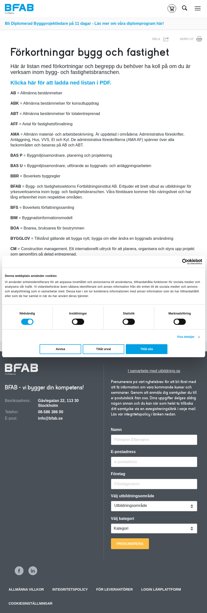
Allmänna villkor (26, 589)
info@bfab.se (50, 418)
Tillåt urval (103, 349)
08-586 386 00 (50, 412)
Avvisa (60, 349)
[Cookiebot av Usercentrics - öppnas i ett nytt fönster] (180, 262)
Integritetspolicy (70, 589)
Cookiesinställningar (30, 603)
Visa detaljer (186, 337)
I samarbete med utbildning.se (154, 371)
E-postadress (123, 452)
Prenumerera (130, 544)
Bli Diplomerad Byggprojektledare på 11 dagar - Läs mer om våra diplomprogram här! (84, 23)
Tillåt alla (146, 349)
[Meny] (197, 8)
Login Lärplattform (161, 589)
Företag (118, 474)
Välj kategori (122, 519)
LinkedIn (32, 570)
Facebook (19, 570)
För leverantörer (114, 589)
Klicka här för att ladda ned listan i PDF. (61, 83)
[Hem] (19, 9)
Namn (116, 430)
